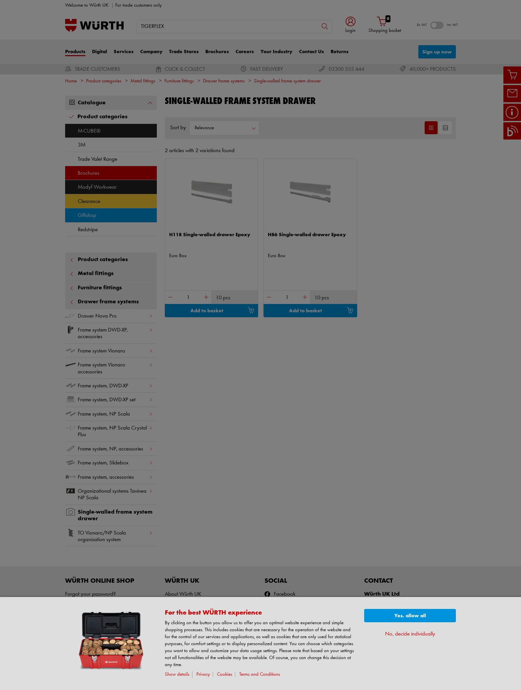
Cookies (224, 674)
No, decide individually (410, 634)
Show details (177, 674)
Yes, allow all (410, 615)
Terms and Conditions (259, 674)
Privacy (203, 674)
